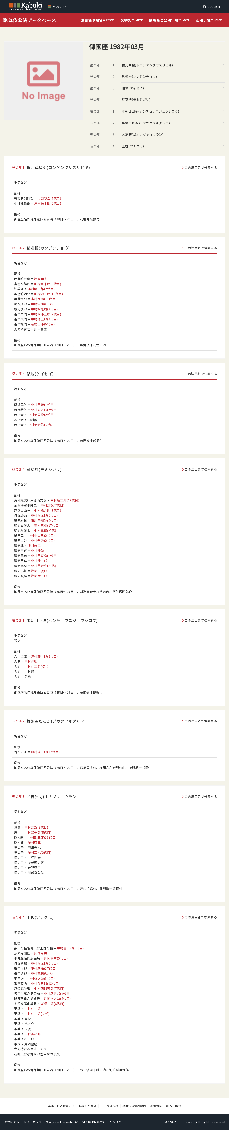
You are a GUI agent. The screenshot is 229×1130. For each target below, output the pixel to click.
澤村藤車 (34, 545)
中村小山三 (41, 535)
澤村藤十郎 (47, 203)
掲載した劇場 (87, 1106)
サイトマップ (33, 1122)
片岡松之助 (57, 998)
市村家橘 (44, 298)
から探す (97, 20)
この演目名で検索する (200, 167)
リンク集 (116, 1122)
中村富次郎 (32, 1034)
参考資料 (156, 1106)
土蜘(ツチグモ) (133, 146)
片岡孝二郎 (39, 575)
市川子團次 (44, 520)
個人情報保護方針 (94, 1122)
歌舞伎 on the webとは (62, 1122)
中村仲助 (37, 550)
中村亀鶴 (42, 304)
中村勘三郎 (65, 500)
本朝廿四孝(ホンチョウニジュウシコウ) (150, 111)
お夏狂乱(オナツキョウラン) (142, 134)
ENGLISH (214, 6)
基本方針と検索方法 (61, 1106)
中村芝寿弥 (40, 424)
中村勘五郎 (48, 294)
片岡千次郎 (39, 570)
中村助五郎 (44, 319)
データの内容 (109, 1106)
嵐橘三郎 (43, 324)
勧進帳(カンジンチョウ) (139, 76)
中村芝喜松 (41, 414)
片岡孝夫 (40, 278)
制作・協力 (173, 1106)
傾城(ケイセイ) (133, 88)
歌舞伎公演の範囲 (134, 1106)
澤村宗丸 (40, 852)
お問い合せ (12, 1122)
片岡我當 (49, 198)
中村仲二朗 (37, 666)
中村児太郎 (44, 409)
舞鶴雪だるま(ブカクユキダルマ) (146, 123)
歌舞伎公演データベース (29, 20)
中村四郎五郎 (46, 314)
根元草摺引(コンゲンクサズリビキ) (147, 65)
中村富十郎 (47, 283)
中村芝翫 (43, 404)
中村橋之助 (44, 309)
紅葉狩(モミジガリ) (136, 99)
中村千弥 (43, 540)
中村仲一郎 (39, 560)
